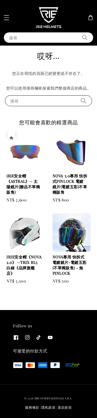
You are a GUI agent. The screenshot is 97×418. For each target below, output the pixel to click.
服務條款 (32, 407)
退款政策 (65, 407)
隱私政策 (48, 407)
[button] (6, 17)
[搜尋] (85, 37)
